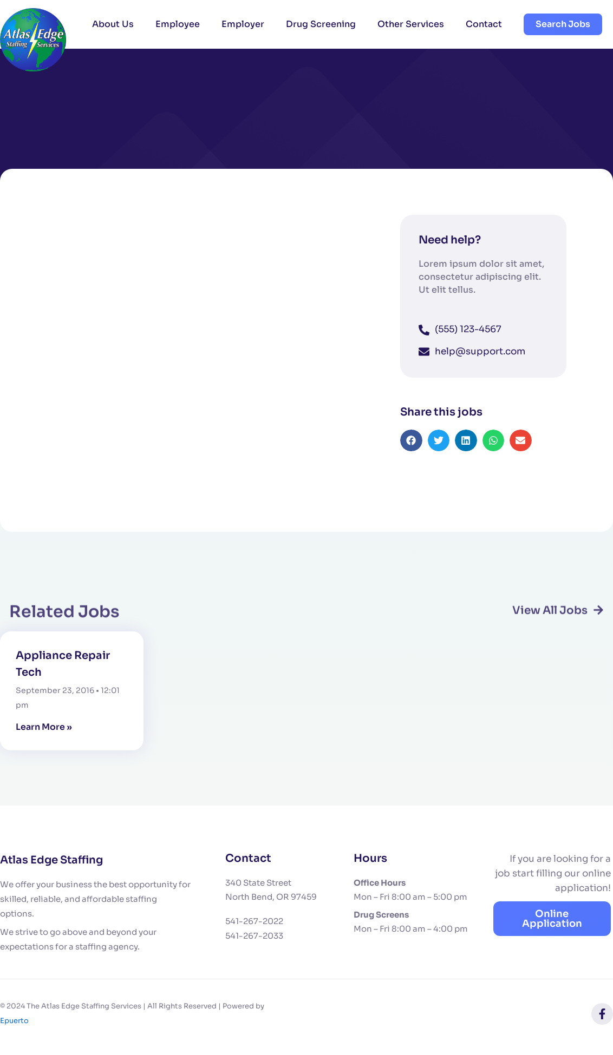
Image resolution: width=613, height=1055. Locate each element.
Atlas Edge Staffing (53, 859)
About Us (113, 24)
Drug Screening (321, 24)
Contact (484, 24)
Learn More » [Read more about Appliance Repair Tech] (44, 727)
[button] (411, 450)
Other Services (410, 24)
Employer (242, 24)
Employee (177, 24)
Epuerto (14, 1020)
